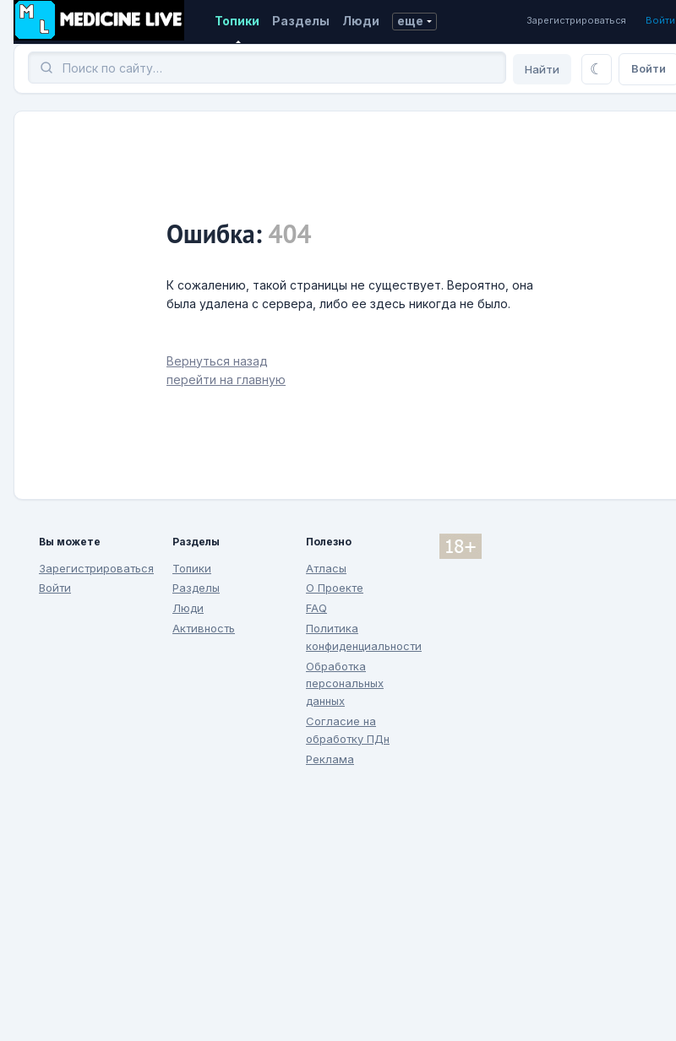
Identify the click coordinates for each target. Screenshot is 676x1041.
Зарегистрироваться (576, 20)
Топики (237, 21)
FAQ (316, 608)
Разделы (301, 21)
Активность (203, 628)
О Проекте (334, 587)
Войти (660, 20)
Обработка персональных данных (345, 683)
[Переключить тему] (596, 69)
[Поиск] (267, 68)
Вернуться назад (217, 361)
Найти (542, 69)
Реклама (330, 759)
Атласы (326, 568)
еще (410, 21)
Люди (360, 21)
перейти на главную (226, 379)
